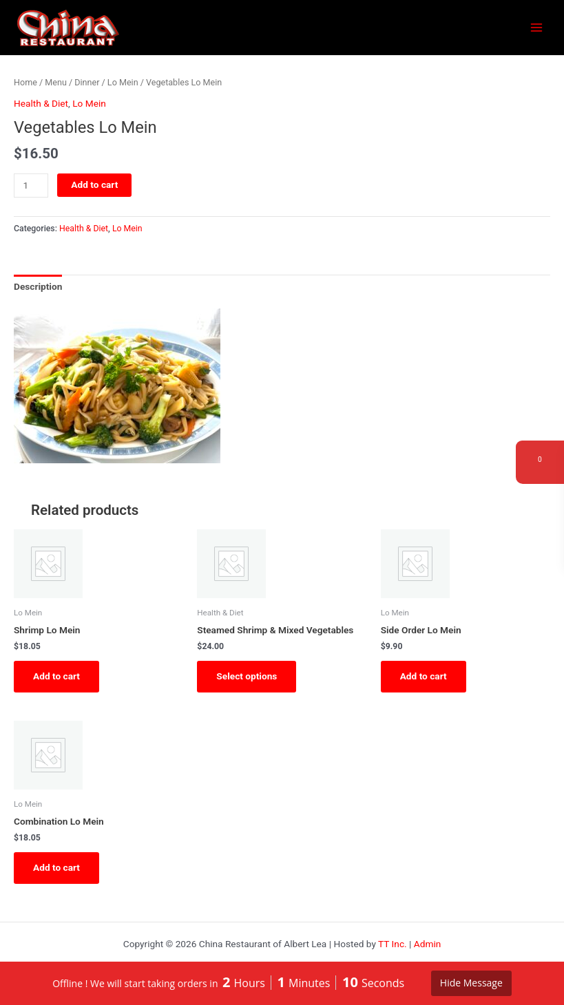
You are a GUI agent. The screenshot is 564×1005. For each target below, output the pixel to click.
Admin (427, 943)
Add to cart (94, 184)
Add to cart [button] (56, 675)
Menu (56, 82)
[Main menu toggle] (536, 27)
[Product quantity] (31, 185)
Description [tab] (38, 286)
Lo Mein (122, 82)
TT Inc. (392, 943)
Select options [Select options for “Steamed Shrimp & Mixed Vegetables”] (246, 675)
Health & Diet (41, 103)
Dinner (86, 82)
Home (25, 82)
